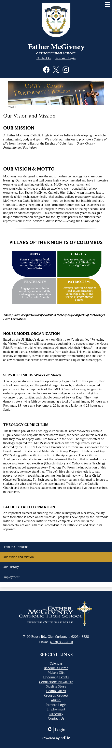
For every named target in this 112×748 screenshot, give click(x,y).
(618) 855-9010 (61, 642)
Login (56, 730)
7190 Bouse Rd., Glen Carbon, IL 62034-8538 (56, 636)
